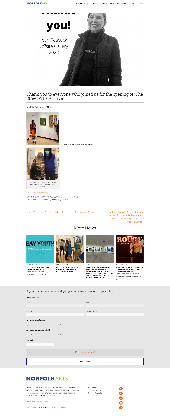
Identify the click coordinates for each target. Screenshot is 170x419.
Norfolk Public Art (82, 3)
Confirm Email (91, 311)
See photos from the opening (37, 193)
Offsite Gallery (114, 3)
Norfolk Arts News (35, 107)
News (133, 3)
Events (124, 3)
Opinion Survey (85, 361)
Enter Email (31, 311)
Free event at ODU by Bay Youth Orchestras (37, 268)
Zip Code (30, 340)
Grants (95, 3)
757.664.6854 (93, 395)
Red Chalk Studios (59, 407)
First (28, 302)
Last (87, 302)
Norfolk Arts (32, 407)
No (61, 325)
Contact (141, 3)
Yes (30, 325)
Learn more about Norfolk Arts (37, 401)
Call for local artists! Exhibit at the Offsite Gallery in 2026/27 (67, 269)
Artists (104, 3)
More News (85, 228)
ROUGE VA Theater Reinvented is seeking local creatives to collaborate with (129, 269)
